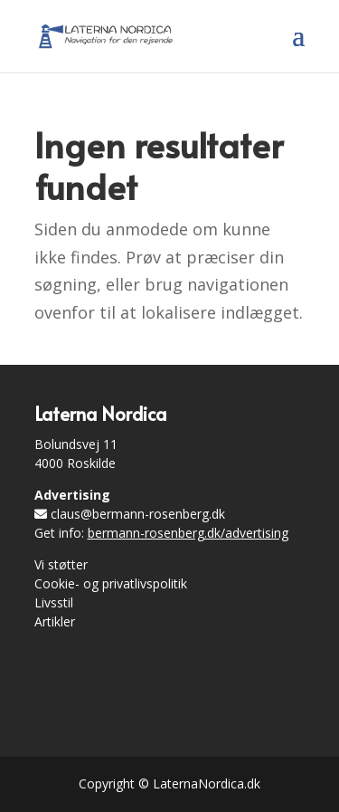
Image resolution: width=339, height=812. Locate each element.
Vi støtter (61, 564)
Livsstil (53, 602)
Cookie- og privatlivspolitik (110, 583)
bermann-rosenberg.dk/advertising (188, 532)
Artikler (54, 621)
